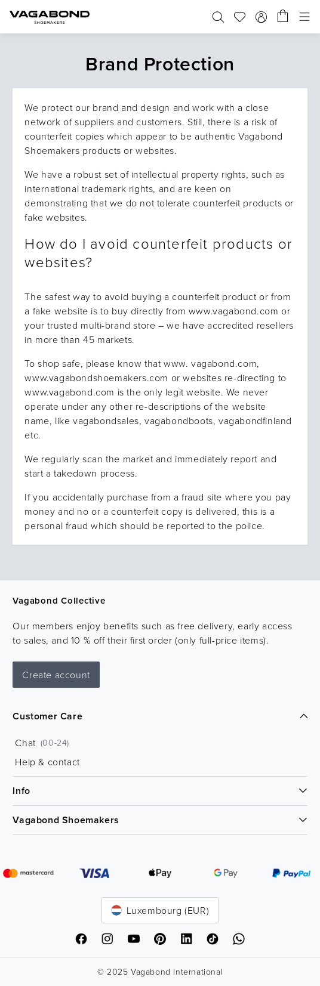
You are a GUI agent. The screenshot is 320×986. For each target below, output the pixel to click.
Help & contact (47, 761)
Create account (56, 674)
